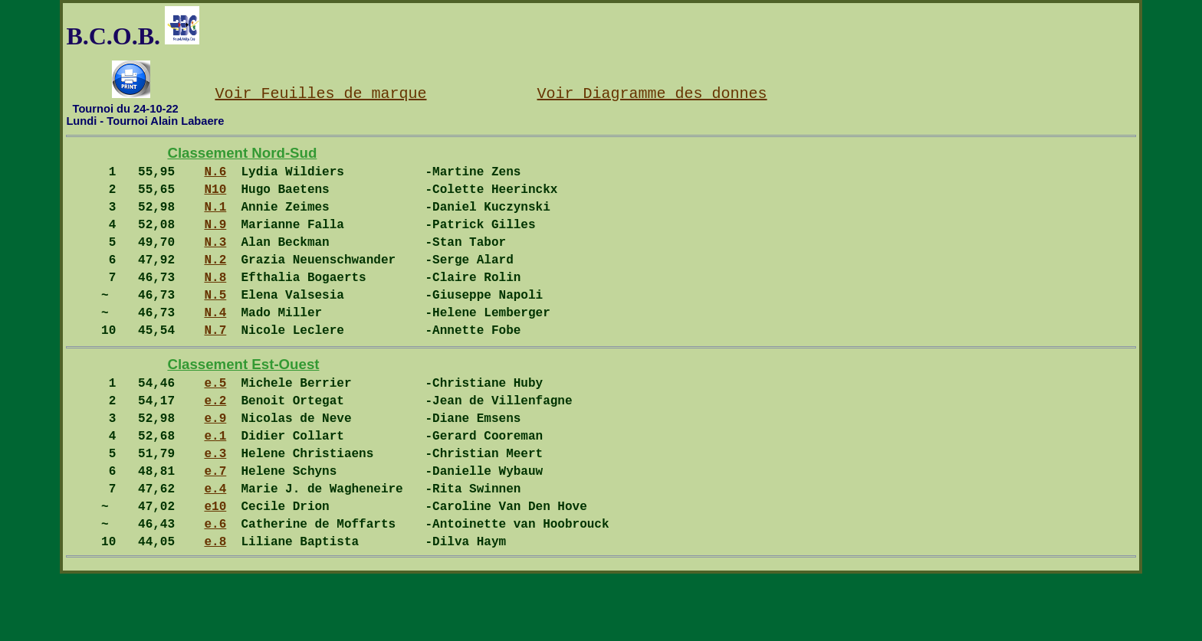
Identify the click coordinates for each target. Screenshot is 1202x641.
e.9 (215, 463)
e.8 (215, 608)
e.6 (215, 587)
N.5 (215, 321)
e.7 (215, 525)
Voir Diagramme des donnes (652, 92)
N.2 (215, 280)
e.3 (215, 504)
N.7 (215, 363)
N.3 (215, 259)
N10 (215, 197)
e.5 (215, 422)
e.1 (215, 484)
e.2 (215, 442)
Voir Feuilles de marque (320, 92)
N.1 (215, 218)
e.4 (215, 546)
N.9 (215, 239)
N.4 (215, 342)
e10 (215, 566)
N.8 (215, 301)
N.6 (215, 176)
